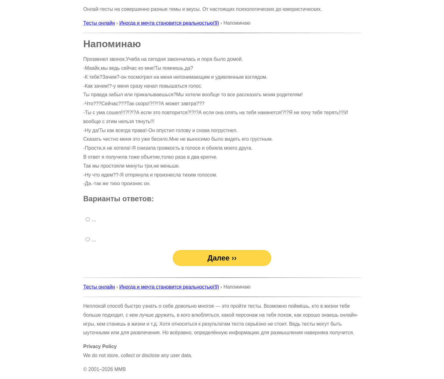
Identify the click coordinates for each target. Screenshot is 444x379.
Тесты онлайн (99, 23)
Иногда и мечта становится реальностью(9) (169, 23)
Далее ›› (222, 258)
